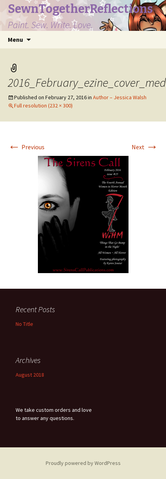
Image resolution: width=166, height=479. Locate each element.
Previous (26, 147)
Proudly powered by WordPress (83, 462)
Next (145, 147)
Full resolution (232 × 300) (43, 105)
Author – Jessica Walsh (119, 97)
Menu (15, 39)
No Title (24, 323)
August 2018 (30, 374)
